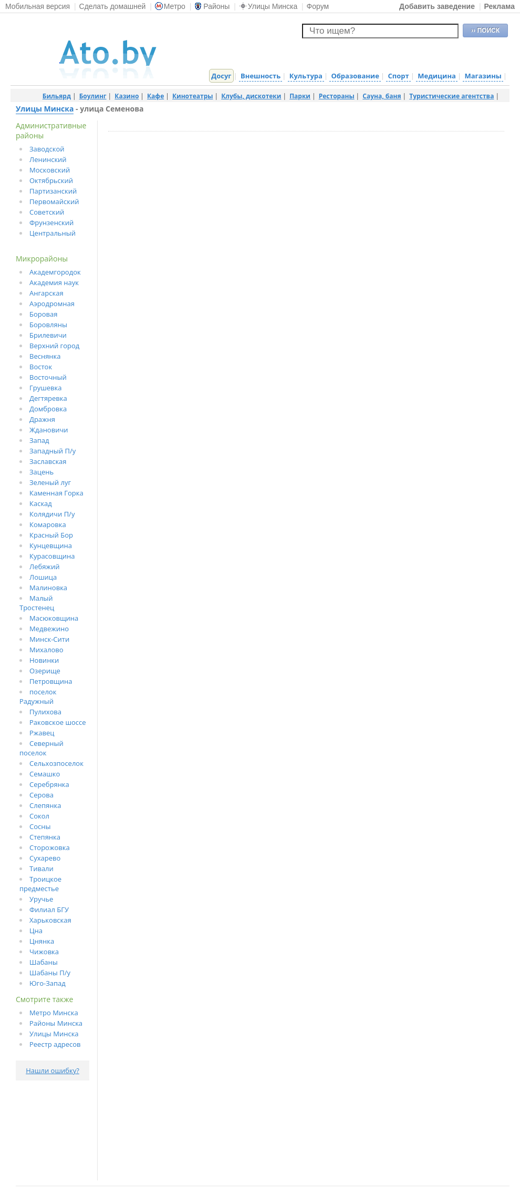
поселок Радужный (37, 696)
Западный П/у (52, 451)
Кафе (155, 96)
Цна (36, 930)
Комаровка (47, 524)
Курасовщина (52, 556)
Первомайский (54, 201)
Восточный (48, 377)
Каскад (40, 503)
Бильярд (57, 96)
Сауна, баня (381, 96)
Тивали (41, 868)
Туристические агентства (451, 96)
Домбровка (48, 408)
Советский (46, 212)
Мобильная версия (37, 6)
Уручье (41, 899)
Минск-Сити (49, 639)
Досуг (221, 75)
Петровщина (50, 681)
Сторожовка (49, 847)
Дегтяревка (48, 398)
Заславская (48, 461)
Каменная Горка (56, 493)
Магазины (482, 75)
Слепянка (45, 805)
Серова (41, 795)
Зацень (41, 472)
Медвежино (49, 628)
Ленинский (48, 159)
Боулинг (93, 96)
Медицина (437, 75)
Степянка (44, 837)
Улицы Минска (268, 6)
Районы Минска (55, 1023)
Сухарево (44, 858)
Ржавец (42, 733)
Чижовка (44, 951)
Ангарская (46, 293)
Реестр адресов (55, 1044)
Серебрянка (49, 784)
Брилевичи (48, 335)
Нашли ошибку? (52, 1070)
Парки (299, 96)
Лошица (43, 577)
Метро (170, 6)
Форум (318, 6)
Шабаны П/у (49, 972)
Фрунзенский (51, 222)
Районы (212, 6)
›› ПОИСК (485, 30)
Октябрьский (51, 180)
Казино (127, 96)
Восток (40, 366)
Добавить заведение (437, 6)
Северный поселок (41, 748)
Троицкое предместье (40, 883)
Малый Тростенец (36, 602)
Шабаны (43, 962)
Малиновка (48, 587)
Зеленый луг (50, 482)
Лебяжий (44, 566)
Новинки (44, 660)
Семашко (44, 774)
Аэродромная (52, 303)
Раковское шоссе (57, 722)
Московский (49, 170)
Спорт (398, 75)
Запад (39, 440)
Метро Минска (53, 1012)
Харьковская (50, 920)
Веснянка (45, 356)
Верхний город (54, 345)
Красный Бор (51, 535)
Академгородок (55, 272)
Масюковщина (53, 618)
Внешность (260, 75)
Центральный (52, 233)
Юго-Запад (47, 983)
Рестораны (337, 96)
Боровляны (48, 324)
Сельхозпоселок (56, 763)
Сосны (39, 826)
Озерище (44, 670)
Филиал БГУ (49, 909)
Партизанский (53, 191)
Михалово (46, 649)
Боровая (43, 314)
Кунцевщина (50, 545)
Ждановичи (48, 430)
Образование (355, 75)
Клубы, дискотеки (251, 96)
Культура (306, 75)
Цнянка (41, 941)
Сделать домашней (112, 6)
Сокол (39, 816)
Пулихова (45, 711)
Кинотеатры (192, 96)
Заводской (47, 149)
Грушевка (45, 387)
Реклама (499, 6)
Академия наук (54, 282)
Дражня (42, 419)
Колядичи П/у (52, 514)
